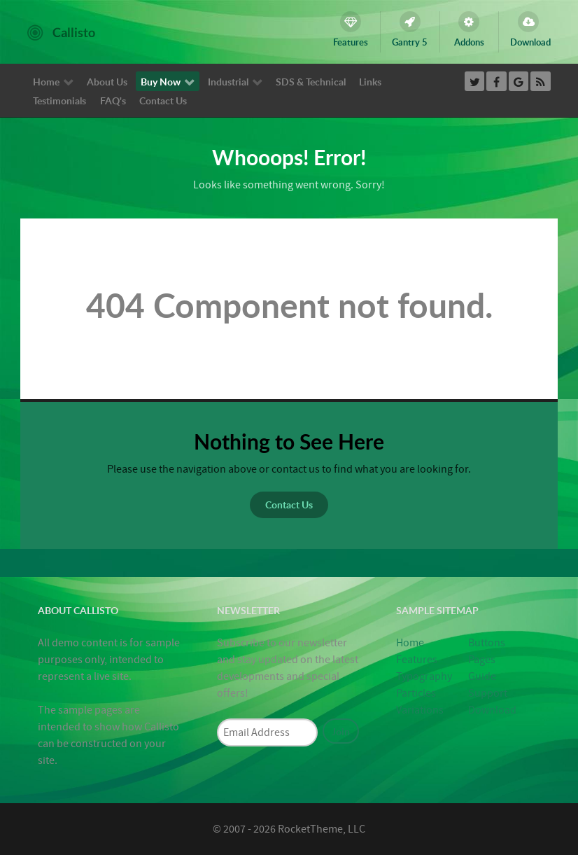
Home (410, 643)
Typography (424, 676)
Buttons (486, 643)
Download (492, 710)
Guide (482, 676)
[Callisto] (61, 32)
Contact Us (289, 504)
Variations (420, 710)
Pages (481, 660)
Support (487, 693)
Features (416, 660)
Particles (416, 693)
